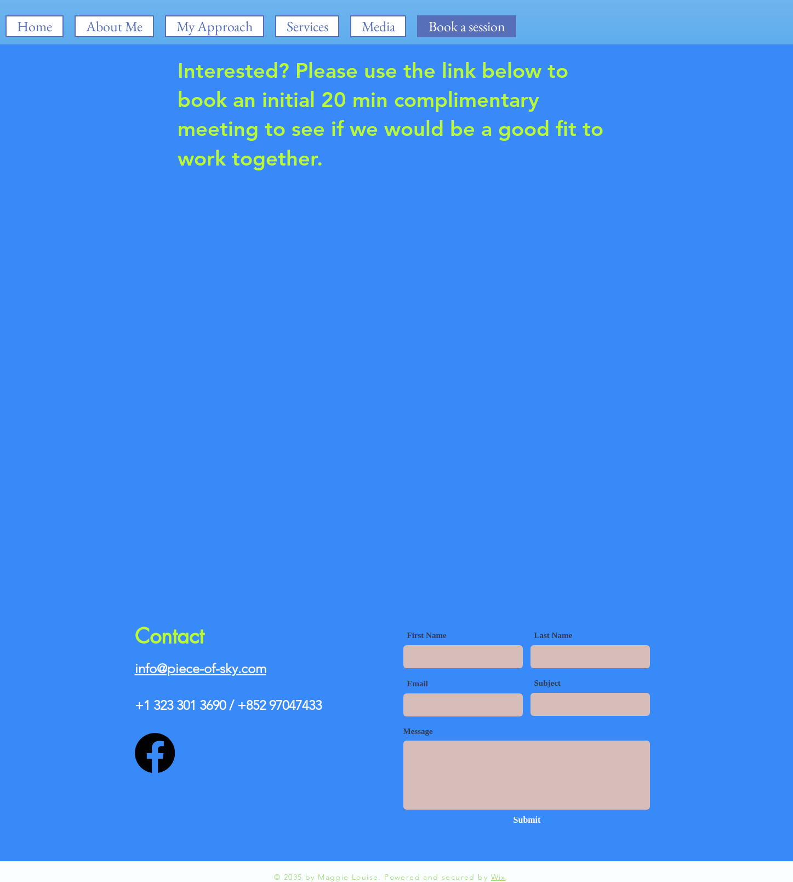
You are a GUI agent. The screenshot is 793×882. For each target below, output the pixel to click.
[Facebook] (155, 753)
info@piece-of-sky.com (200, 668)
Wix (498, 877)
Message (418, 731)
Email (417, 684)
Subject (547, 683)
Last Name (553, 635)
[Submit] (527, 820)
